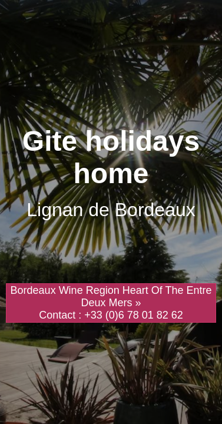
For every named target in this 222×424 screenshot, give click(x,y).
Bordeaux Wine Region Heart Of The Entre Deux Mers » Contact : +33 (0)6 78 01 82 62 (111, 302)
